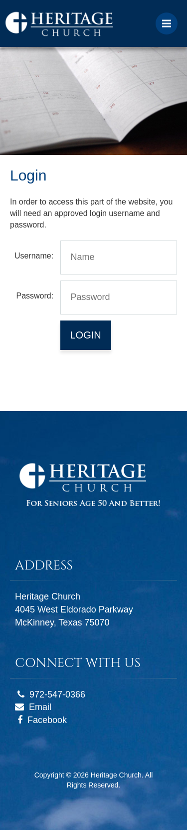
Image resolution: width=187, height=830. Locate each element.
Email (40, 707)
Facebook (47, 720)
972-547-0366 (57, 695)
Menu (170, 19)
